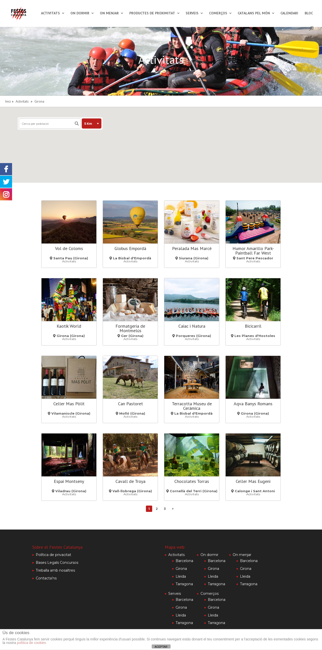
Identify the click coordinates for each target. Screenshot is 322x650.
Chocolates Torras (191, 481)
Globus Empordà (130, 248)
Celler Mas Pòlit (69, 404)
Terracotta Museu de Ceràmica (192, 406)
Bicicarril (253, 326)
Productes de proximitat (152, 13)
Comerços (218, 13)
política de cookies (31, 643)
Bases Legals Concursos (57, 562)
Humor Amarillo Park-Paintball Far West (253, 250)
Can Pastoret (130, 404)
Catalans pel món (254, 13)
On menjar (109, 13)
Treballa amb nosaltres (55, 570)
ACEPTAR (160, 646)
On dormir (79, 13)
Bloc (309, 13)
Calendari (289, 13)
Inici (8, 101)
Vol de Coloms (69, 248)
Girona (39, 101)
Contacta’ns (46, 578)
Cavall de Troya (130, 481)
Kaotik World (69, 326)
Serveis (192, 13)
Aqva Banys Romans (253, 404)
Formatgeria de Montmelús (130, 328)
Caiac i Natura (191, 326)
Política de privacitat (53, 554)
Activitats (50, 13)
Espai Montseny (69, 481)
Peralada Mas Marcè (192, 248)
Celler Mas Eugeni (253, 481)
